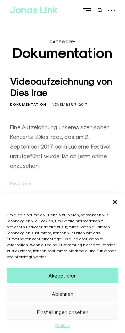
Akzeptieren (62, 275)
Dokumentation (28, 104)
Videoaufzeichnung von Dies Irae (61, 87)
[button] (115, 202)
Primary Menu (88, 10)
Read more (21, 183)
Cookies (62, 325)
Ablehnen (62, 294)
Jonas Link (34, 10)
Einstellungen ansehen (62, 312)
